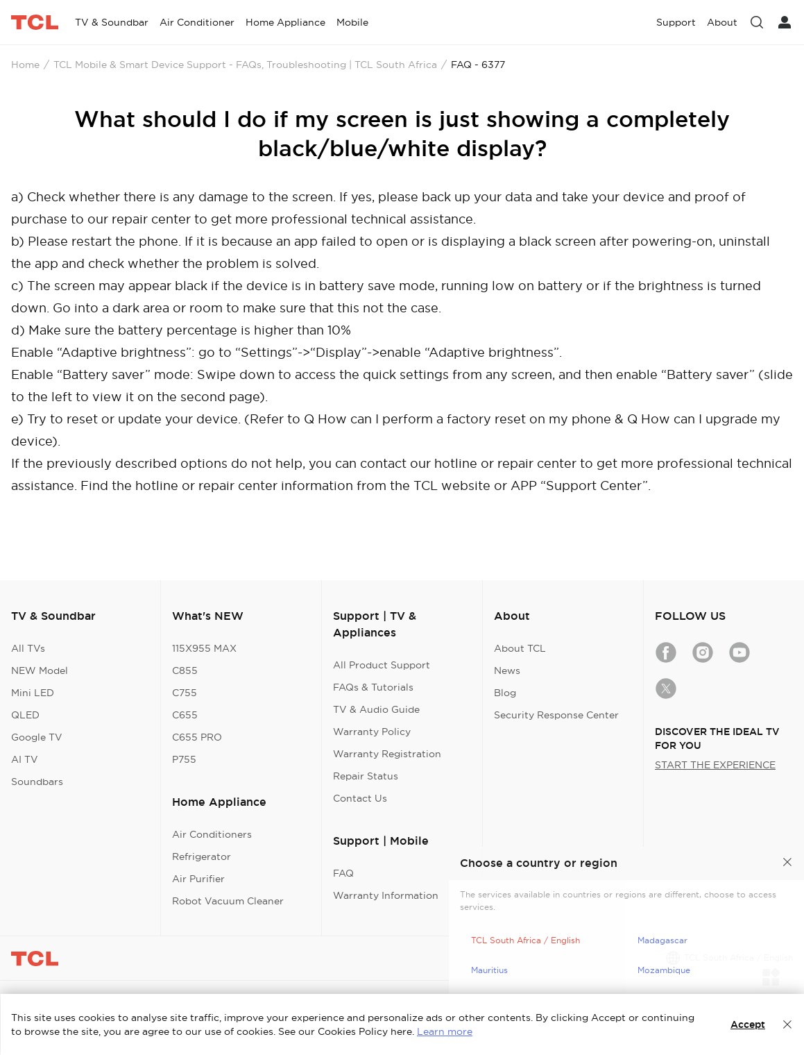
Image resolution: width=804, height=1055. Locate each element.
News (507, 670)
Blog (505, 692)
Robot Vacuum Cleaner (228, 901)
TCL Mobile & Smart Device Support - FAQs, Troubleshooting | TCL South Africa (245, 64)
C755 (184, 692)
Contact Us (360, 798)
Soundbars (37, 781)
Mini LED (32, 692)
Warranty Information (385, 895)
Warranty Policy (372, 731)
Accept (747, 1024)
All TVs (28, 648)
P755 (184, 759)
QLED (25, 715)
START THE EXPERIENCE (715, 765)
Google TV (36, 737)
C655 (185, 715)
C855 (185, 670)
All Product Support (381, 665)
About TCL (520, 648)
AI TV (24, 759)
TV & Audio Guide (376, 709)
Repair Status (365, 776)
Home (25, 64)
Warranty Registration (387, 754)
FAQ (343, 873)
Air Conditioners (212, 834)
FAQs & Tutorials (373, 687)
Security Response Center (556, 715)
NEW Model (39, 670)
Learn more (444, 1031)
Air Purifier (198, 878)
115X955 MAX (204, 648)
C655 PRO (197, 737)
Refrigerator (201, 856)
